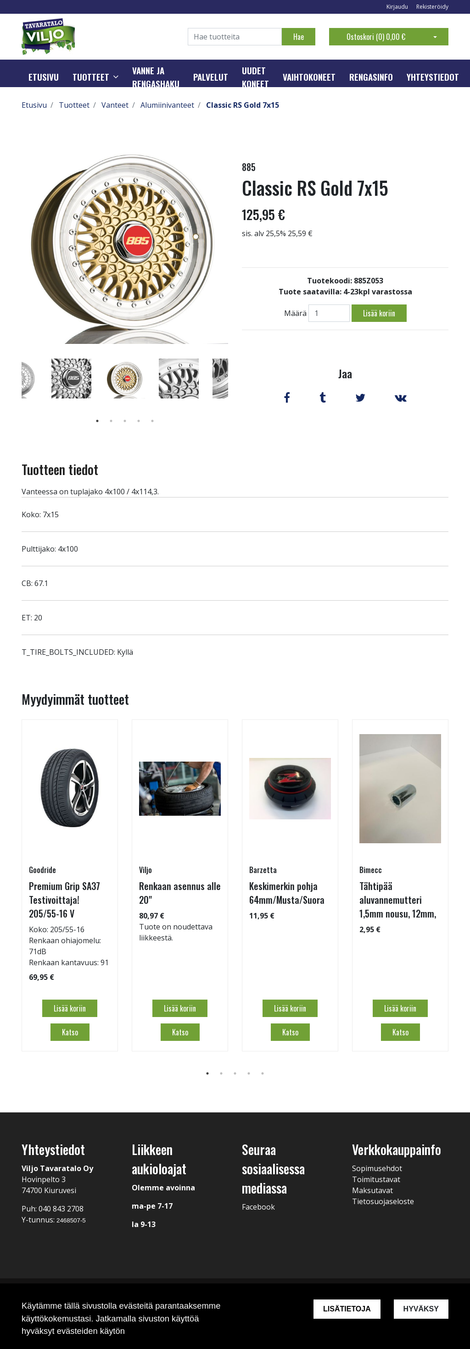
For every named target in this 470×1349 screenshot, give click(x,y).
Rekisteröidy (432, 7)
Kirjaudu (397, 7)
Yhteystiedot (433, 77)
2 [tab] (111, 421)
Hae (298, 36)
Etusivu (43, 77)
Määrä (295, 313)
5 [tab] (152, 421)
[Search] (235, 36)
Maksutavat (372, 1190)
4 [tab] (138, 421)
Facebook (258, 1207)
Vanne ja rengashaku (155, 77)
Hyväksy (421, 1309)
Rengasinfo (371, 77)
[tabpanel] (125, 378)
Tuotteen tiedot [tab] (60, 469)
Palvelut (210, 77)
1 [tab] (97, 421)
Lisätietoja (347, 1309)
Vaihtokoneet (309, 77)
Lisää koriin (379, 313)
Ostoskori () (376, 36)
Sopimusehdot (377, 1168)
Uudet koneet (255, 77)
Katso (70, 1032)
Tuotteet (91, 77)
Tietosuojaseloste (383, 1201)
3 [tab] (124, 421)
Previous (14, 391)
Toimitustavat (376, 1179)
